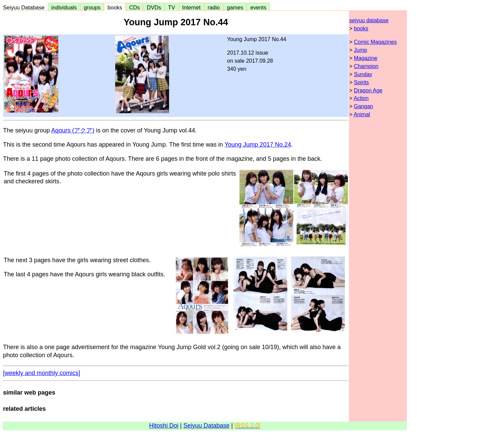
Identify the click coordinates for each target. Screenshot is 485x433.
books (114, 7)
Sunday (363, 74)
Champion (366, 66)
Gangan (363, 106)
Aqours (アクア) (72, 130)
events (258, 7)
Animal (362, 114)
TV (171, 7)
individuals (64, 7)
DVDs (154, 7)
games (235, 7)
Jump (360, 50)
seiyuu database (369, 20)
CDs (134, 7)
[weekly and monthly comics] (41, 373)
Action (361, 98)
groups (92, 7)
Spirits (361, 82)
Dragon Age (368, 90)
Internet (191, 7)
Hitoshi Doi (164, 425)
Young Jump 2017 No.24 (258, 144)
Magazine (365, 58)
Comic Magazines (375, 42)
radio (214, 7)
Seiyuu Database (25, 7)
